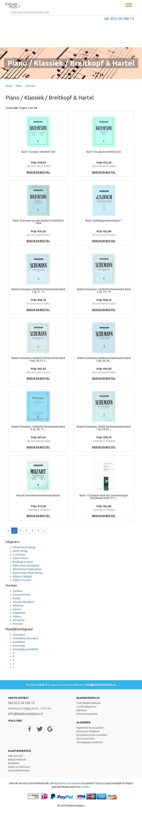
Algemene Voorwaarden (90, 727)
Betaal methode (17, 759)
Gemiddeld (19, 642)
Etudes (17, 598)
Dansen (17, 609)
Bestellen (13, 763)
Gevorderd (19, 634)
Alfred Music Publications (27, 569)
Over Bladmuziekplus (88, 703)
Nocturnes (19, 620)
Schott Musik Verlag (24, 547)
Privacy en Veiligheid (88, 731)
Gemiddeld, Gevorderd (25, 638)
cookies (85, 786)
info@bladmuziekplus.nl (101, 684)
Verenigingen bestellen (89, 742)
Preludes (18, 623)
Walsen (17, 616)
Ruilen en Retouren (19, 766)
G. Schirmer (19, 554)
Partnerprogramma (87, 713)
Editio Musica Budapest (26, 565)
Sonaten (17, 591)
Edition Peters (21, 558)
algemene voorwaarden (67, 783)
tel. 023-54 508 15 (119, 19)
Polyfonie (18, 605)
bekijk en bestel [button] (38, 172)
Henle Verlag (20, 551)
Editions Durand (22, 580)
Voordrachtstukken (23, 601)
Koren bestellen (85, 738)
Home (8, 85)
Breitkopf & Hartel (23, 561)
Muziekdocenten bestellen (91, 735)
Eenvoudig (19, 645)
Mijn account (15, 755)
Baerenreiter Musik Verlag (27, 572)
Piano (19, 85)
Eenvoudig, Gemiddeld (25, 649)
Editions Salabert (22, 576)
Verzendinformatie (18, 770)
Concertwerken (21, 594)
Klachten (81, 710)
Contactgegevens (86, 706)
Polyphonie (19, 612)
